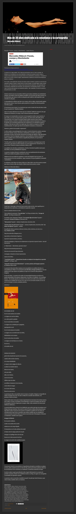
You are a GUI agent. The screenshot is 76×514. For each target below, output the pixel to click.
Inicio (26, 508)
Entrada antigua (44, 508)
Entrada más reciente (8, 508)
